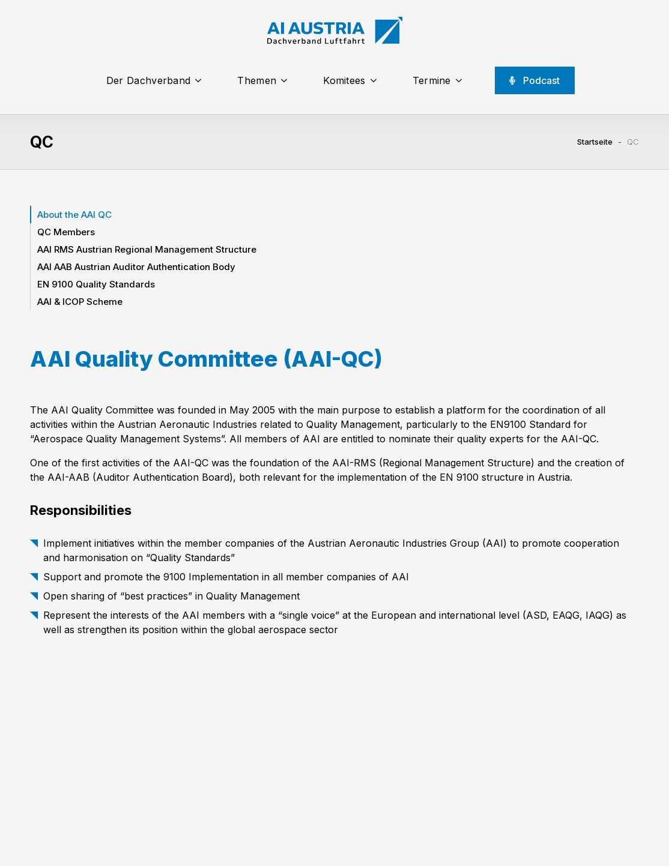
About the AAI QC (74, 214)
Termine (432, 80)
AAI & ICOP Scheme (80, 301)
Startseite (595, 141)
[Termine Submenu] (462, 80)
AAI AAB (136, 266)
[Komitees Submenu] (377, 80)
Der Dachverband (148, 80)
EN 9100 (96, 284)
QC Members (66, 232)
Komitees (344, 80)
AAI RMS (146, 249)
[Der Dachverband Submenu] (201, 80)
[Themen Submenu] (287, 80)
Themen (256, 80)
